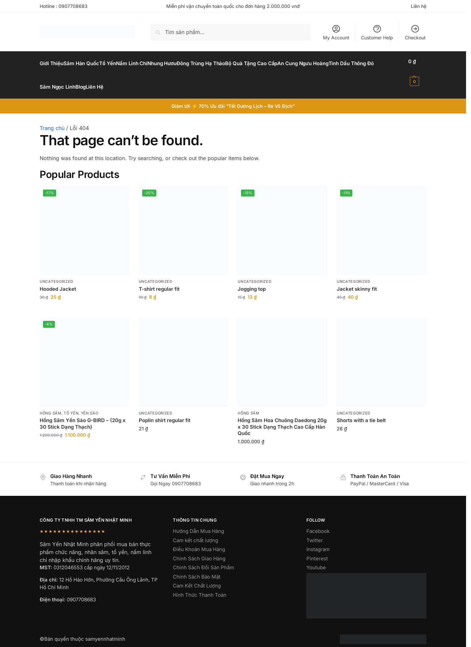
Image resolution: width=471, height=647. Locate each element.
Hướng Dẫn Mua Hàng (198, 524)
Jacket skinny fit (357, 281)
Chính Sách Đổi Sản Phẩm (203, 560)
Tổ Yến (71, 405)
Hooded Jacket (58, 281)
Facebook (318, 524)
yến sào (89, 405)
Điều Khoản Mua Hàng (199, 542)
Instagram (318, 542)
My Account (336, 32)
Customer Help (377, 32)
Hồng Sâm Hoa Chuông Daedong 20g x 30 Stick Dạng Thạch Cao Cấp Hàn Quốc (282, 419)
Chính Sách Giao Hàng (199, 551)
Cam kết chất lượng (195, 533)
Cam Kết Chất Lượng (197, 578)
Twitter (314, 533)
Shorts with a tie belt (361, 413)
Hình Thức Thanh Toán (199, 587)
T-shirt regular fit (159, 281)
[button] (418, 71)
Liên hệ (418, 6)
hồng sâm (50, 405)
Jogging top (252, 281)
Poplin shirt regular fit (164, 413)
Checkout (415, 32)
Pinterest (317, 551)
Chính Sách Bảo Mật (196, 569)
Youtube (316, 560)
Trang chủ (52, 120)
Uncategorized (56, 274)
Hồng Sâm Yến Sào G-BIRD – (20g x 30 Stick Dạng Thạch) (83, 416)
